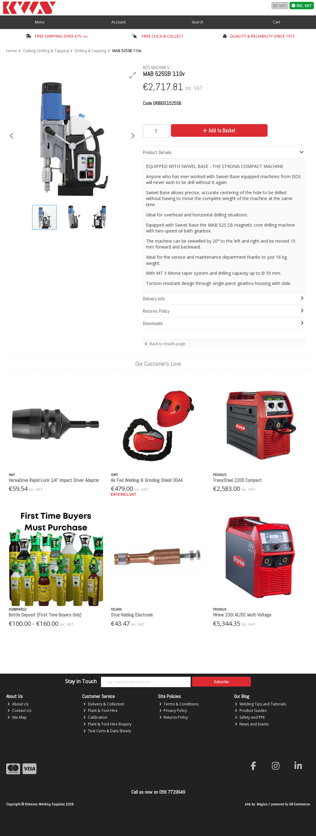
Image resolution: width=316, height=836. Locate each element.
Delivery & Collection (103, 704)
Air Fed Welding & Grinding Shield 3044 (147, 480)
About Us (17, 704)
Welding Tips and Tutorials (260, 704)
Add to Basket (219, 130)
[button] (133, 75)
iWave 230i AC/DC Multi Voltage (242, 615)
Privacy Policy (173, 710)
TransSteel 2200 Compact (237, 480)
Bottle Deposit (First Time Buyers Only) (45, 615)
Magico (262, 804)
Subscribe (221, 681)
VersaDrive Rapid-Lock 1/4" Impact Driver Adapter (54, 480)
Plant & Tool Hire (100, 710)
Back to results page (167, 343)
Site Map (17, 717)
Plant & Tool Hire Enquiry (107, 724)
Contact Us (19, 710)
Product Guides (251, 710)
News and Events (252, 724)
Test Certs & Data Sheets (107, 731)
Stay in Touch (81, 682)
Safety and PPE (250, 717)
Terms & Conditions (179, 704)
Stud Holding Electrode (132, 615)
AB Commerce (299, 804)
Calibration (95, 717)
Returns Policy (173, 717)
